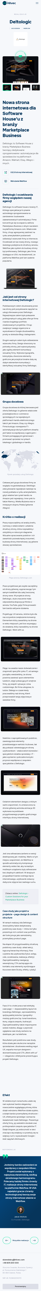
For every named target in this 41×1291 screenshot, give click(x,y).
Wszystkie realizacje (20, 1240)
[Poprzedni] (7, 1240)
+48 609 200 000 (11, 1263)
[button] (36, 3)
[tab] (7, 87)
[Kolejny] (34, 1240)
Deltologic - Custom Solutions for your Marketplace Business (17, 896)
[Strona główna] (9, 3)
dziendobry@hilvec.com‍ (14, 1260)
